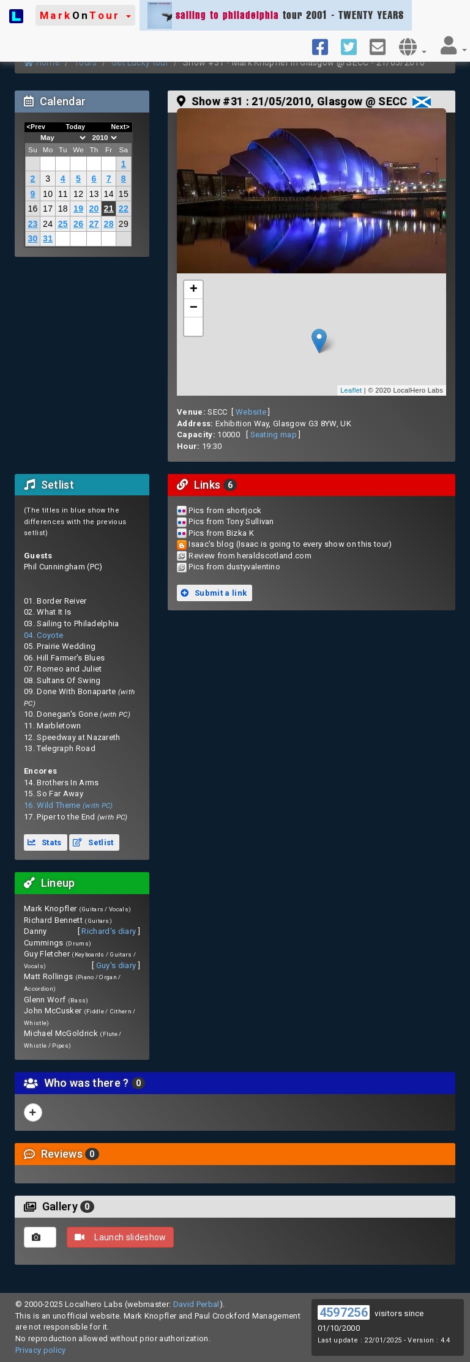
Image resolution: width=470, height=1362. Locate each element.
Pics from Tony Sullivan (231, 521)
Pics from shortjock (224, 510)
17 (48, 208)
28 (109, 224)
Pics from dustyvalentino (234, 566)
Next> (120, 126)
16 (32, 208)
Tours (85, 62)
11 (63, 194)
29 (124, 224)
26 (78, 224)
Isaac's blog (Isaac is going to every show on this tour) (290, 544)
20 (94, 208)
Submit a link (214, 593)
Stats (45, 842)
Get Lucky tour (140, 62)
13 (94, 194)
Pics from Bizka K (221, 533)
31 (48, 238)
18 (63, 208)
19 (78, 208)
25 (63, 224)
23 (32, 224)
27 (94, 224)
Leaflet (351, 390)
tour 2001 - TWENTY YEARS (275, 15)
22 (124, 208)
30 (32, 238)
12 (78, 194)
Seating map (273, 434)
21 (109, 208)
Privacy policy (40, 1350)
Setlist (93, 842)
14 (109, 194)
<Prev (36, 126)
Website (251, 411)
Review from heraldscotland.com (249, 555)
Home (42, 62)
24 (48, 224)
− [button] (194, 308)
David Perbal (196, 1304)
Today (75, 126)
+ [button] (194, 290)
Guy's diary (116, 965)
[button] (85, 15)
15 (124, 194)
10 (48, 194)
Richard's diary (108, 931)
